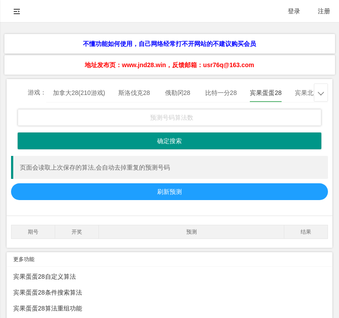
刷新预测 (169, 191)
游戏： (37, 92)
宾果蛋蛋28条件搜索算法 (47, 292)
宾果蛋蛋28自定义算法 (44, 276)
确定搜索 (169, 140)
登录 (294, 11)
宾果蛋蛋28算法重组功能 (47, 308)
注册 (324, 11)
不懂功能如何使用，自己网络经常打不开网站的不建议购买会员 (169, 43)
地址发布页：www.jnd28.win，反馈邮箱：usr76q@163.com (169, 64)
